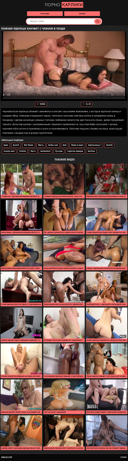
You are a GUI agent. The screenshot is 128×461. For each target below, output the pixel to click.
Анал (6, 145)
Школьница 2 (94, 145)
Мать (33, 151)
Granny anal (9, 151)
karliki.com (6, 457)
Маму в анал (77, 145)
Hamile (109, 145)
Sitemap (123, 457)
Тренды (82, 14)
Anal (65, 145)
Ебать (41, 145)
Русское (59, 151)
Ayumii (16, 145)
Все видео (45, 14)
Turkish (22, 151)
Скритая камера (75, 151)
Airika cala (53, 145)
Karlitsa (91, 151)
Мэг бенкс (28, 145)
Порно (64, 5)
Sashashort (45, 151)
